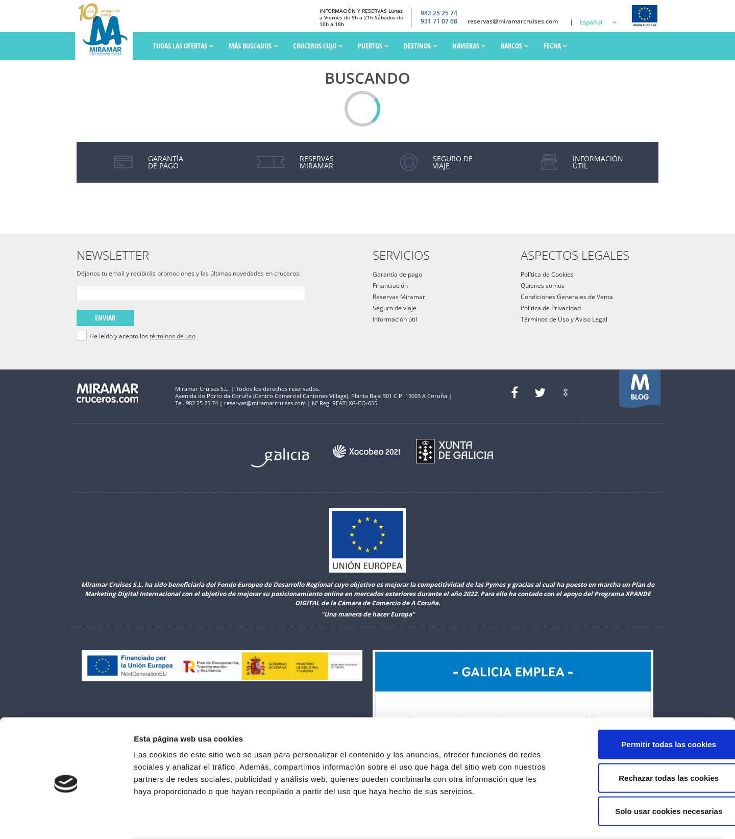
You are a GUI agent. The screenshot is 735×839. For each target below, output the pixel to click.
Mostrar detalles (548, 819)
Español (590, 22)
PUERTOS (373, 46)
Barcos (514, 46)
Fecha (555, 46)
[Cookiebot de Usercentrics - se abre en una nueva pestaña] (66, 819)
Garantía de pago (397, 274)
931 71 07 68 (439, 21)
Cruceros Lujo (317, 46)
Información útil (395, 319)
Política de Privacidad (551, 308)
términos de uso (172, 336)
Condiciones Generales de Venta (567, 296)
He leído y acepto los (142, 336)
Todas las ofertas (183, 46)
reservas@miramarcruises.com (513, 21)
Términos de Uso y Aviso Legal (564, 319)
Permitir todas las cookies (649, 705)
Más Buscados (253, 46)
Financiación (390, 285)
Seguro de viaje (394, 308)
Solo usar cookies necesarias (649, 772)
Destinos (420, 46)
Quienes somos (543, 285)
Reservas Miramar (399, 296)
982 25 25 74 (439, 13)
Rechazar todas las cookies (650, 738)
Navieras (468, 46)
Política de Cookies (547, 274)
